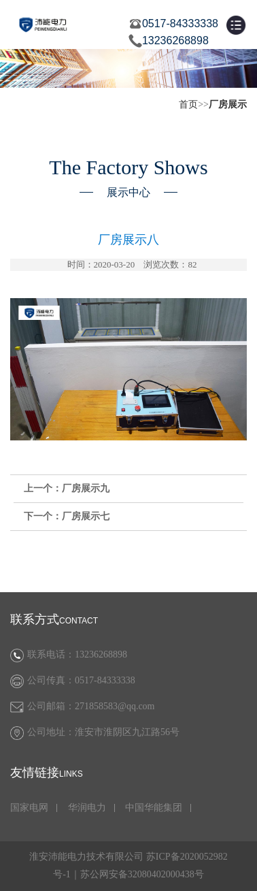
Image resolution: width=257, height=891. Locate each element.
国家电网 (29, 808)
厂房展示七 (85, 516)
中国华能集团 (153, 808)
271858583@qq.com (115, 706)
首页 (188, 104)
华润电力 (87, 808)
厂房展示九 (85, 488)
